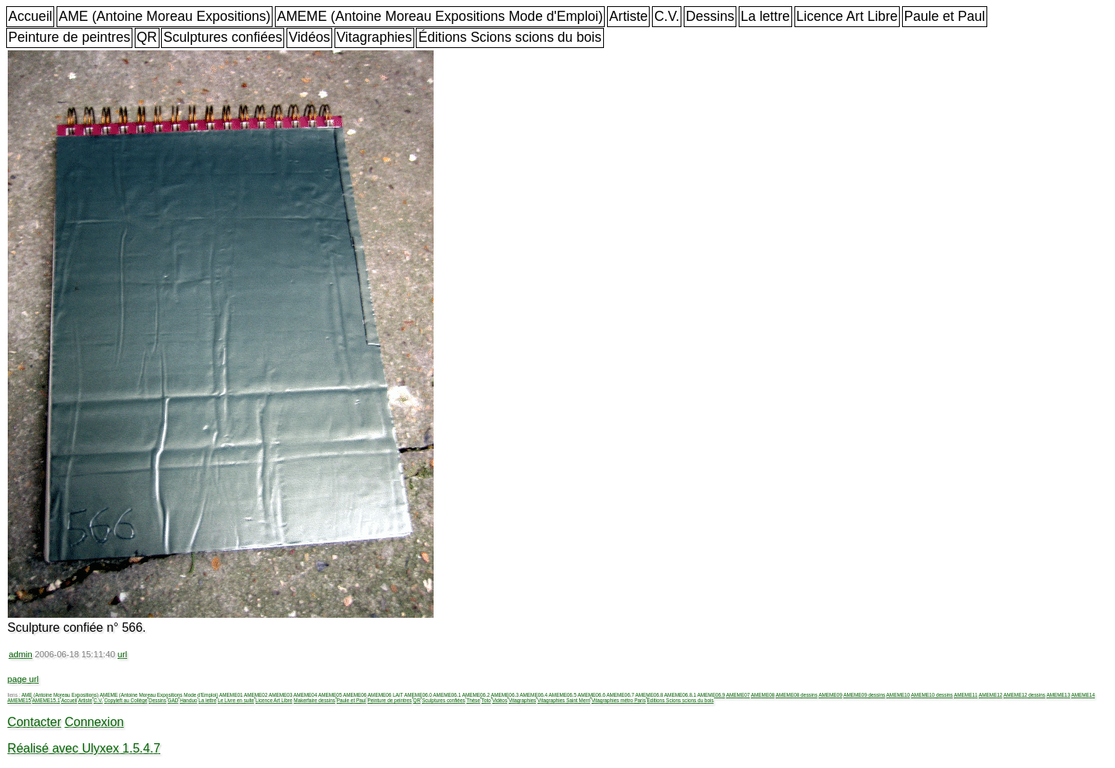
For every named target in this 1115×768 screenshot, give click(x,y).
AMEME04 (305, 695)
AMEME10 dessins (932, 695)
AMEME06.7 (620, 695)
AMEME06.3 (505, 695)
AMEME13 (1058, 695)
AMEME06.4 (533, 695)
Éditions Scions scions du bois (510, 37)
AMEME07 (738, 695)
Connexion (94, 722)
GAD (173, 700)
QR (146, 37)
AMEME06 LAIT (385, 695)
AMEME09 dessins (864, 695)
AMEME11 (966, 695)
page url (23, 679)
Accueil (31, 16)
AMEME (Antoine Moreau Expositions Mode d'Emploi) (440, 16)
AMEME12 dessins (1024, 695)
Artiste (628, 16)
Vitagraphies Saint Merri (563, 700)
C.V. (667, 16)
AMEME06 (355, 695)
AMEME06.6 (592, 695)
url (122, 654)
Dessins (710, 16)
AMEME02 (256, 695)
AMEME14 (1083, 695)
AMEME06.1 (447, 695)
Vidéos (309, 37)
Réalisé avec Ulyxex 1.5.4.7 (84, 748)
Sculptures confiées (223, 37)
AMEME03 (281, 695)
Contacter (34, 722)
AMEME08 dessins (797, 695)
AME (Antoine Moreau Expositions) (165, 16)
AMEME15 (20, 700)
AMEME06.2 (476, 695)
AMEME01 (231, 695)
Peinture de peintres (69, 37)
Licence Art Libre (846, 16)
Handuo (188, 700)
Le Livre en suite (236, 700)
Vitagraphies (374, 37)
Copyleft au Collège (125, 700)
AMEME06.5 (563, 695)
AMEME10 (899, 695)
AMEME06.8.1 (680, 695)
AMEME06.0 (418, 695)
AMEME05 (330, 695)
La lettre (765, 16)
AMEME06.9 (711, 695)
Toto (486, 700)
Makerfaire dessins (314, 700)
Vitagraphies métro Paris (619, 700)
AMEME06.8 (650, 695)
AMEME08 (763, 695)
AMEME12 (991, 695)
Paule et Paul (945, 16)
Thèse (473, 700)
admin (20, 654)
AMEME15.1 (46, 700)
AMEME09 (830, 695)
